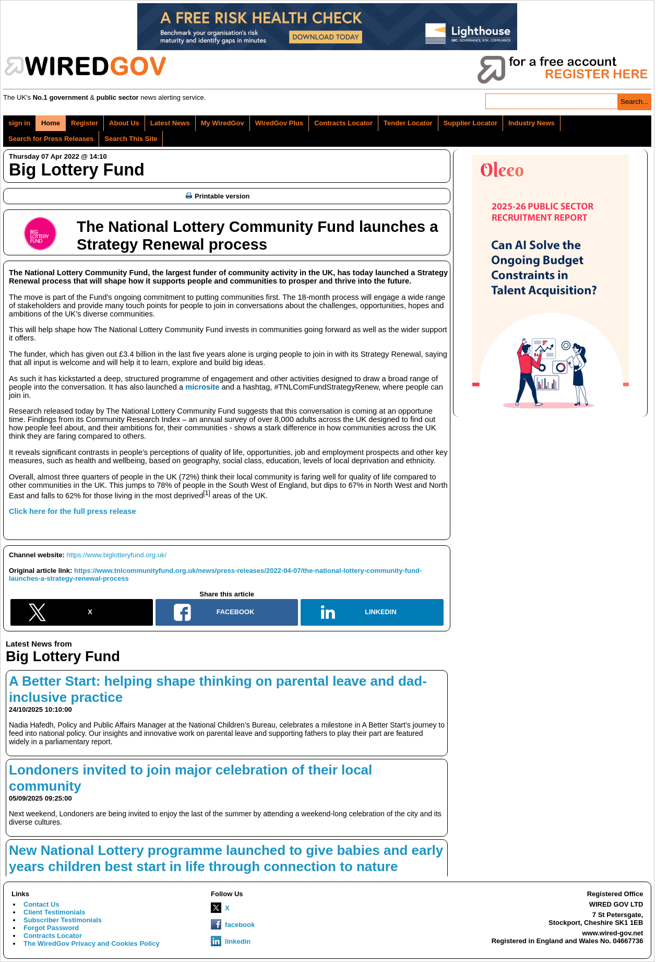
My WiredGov (222, 123)
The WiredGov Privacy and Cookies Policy (91, 943)
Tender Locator (408, 123)
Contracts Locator (343, 123)
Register (84, 123)
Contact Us (41, 904)
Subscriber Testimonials (62, 920)
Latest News (170, 123)
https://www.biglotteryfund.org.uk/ (116, 555)
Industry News (531, 123)
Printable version (217, 196)
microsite (202, 387)
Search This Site (130, 139)
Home (50, 123)
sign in (19, 123)
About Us (124, 123)
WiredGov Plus (279, 123)
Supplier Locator (470, 123)
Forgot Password (51, 928)
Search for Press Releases (50, 139)
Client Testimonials (54, 912)
